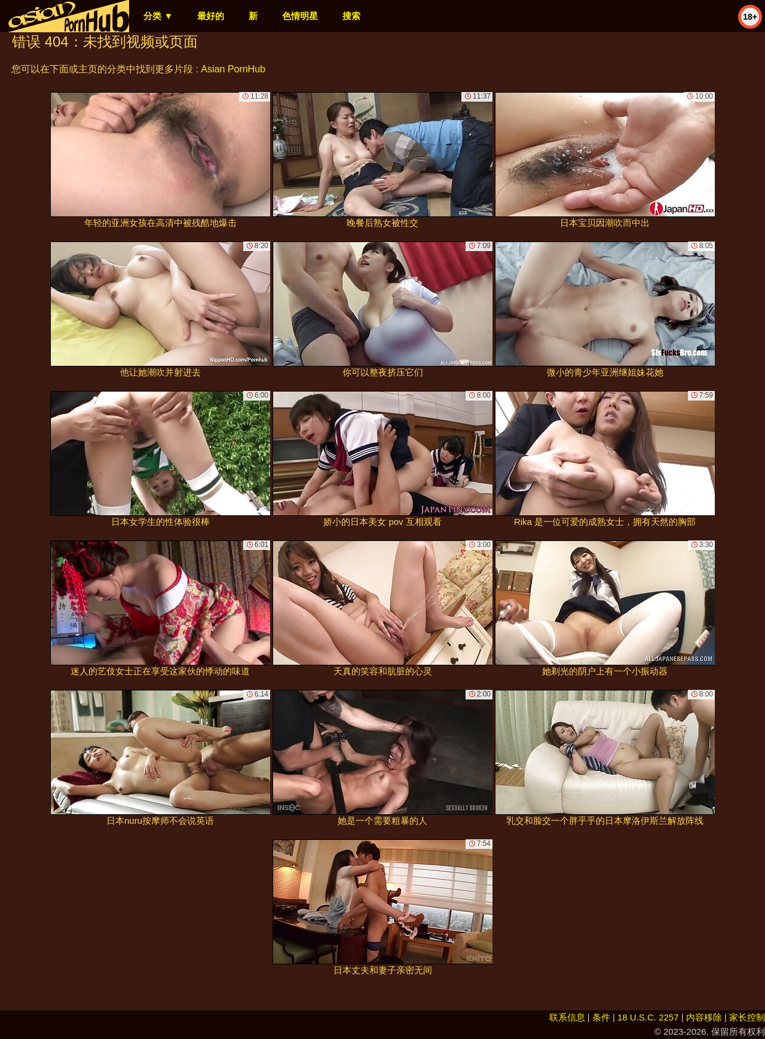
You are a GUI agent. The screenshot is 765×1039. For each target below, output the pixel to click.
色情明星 (300, 16)
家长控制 (747, 1017)
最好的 (210, 16)
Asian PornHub (233, 69)
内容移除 (704, 1017)
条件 (601, 1017)
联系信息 (567, 1017)
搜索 (351, 16)
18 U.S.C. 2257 (648, 1017)
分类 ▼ (158, 16)
